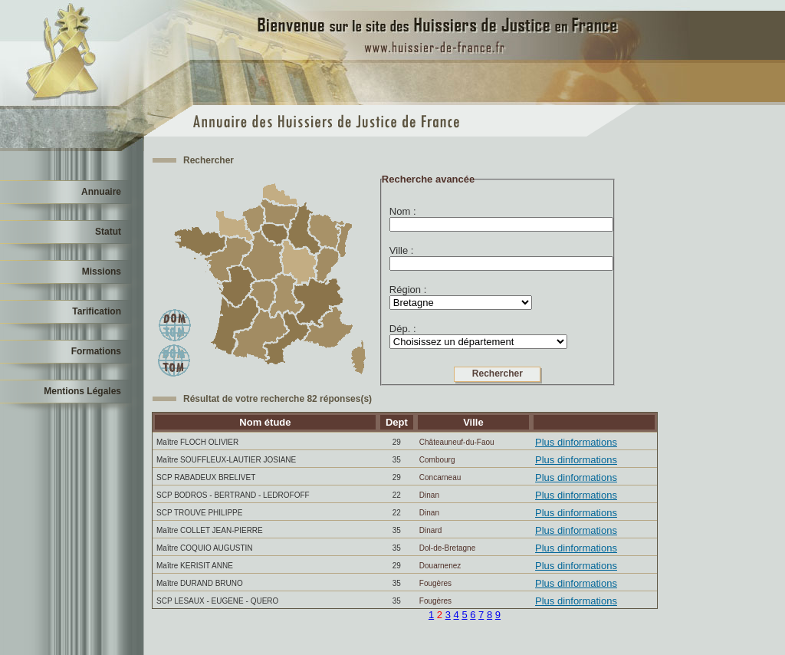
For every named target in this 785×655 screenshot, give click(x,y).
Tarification (96, 311)
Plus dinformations (576, 442)
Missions (101, 271)
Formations (96, 351)
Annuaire (101, 191)
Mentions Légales (82, 391)
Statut (108, 231)
